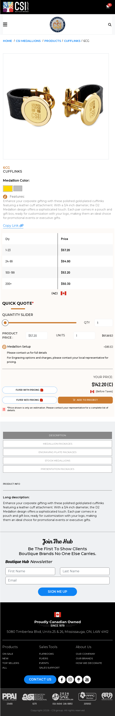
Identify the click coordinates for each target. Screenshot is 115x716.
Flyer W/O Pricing (29, 400)
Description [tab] (57, 435)
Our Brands (84, 658)
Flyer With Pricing (29, 390)
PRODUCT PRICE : (10, 335)
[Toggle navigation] (110, 24)
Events (44, 662)
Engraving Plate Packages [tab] (57, 452)
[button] (21, 24)
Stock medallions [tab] (57, 460)
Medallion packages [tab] (57, 443)
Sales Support (49, 667)
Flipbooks (46, 653)
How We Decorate (89, 662)
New (5, 658)
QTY (87, 322)
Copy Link (13, 226)
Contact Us (40, 679)
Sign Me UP (57, 592)
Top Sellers (10, 662)
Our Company (85, 653)
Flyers (43, 658)
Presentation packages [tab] (57, 468)
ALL (4, 667)
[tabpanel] (57, 502)
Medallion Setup (16, 346)
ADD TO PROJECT (85, 400)
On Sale (7, 653)
